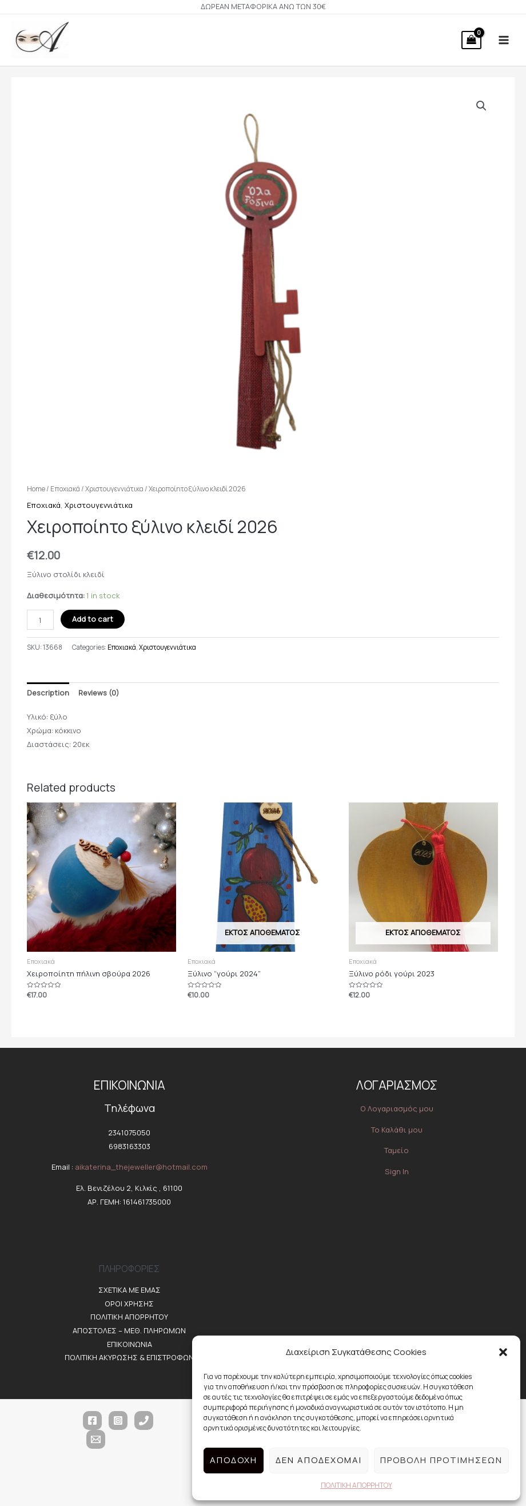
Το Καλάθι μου (397, 1129)
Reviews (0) (98, 693)
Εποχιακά (65, 489)
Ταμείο (396, 1151)
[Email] (95, 1439)
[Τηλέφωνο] (143, 1421)
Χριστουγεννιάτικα (114, 489)
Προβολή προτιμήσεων (441, 1460)
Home (36, 489)
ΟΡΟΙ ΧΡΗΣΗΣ (129, 1303)
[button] (503, 1352)
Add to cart (92, 619)
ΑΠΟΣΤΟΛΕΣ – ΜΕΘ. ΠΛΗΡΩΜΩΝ (129, 1331)
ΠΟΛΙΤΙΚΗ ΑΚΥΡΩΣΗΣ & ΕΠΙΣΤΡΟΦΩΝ (129, 1358)
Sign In (397, 1171)
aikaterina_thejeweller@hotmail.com (141, 1167)
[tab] (48, 693)
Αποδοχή (233, 1460)
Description (48, 693)
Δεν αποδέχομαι (319, 1460)
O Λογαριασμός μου (396, 1109)
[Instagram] (118, 1421)
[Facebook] (92, 1421)
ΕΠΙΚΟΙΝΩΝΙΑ (129, 1344)
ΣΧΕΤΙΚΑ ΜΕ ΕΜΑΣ (129, 1290)
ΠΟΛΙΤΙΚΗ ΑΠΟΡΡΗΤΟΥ (356, 1485)
